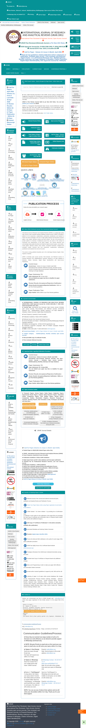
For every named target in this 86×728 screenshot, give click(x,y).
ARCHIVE (46, 69)
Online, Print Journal (28, 25)
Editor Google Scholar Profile (35, 611)
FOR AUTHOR (26, 69)
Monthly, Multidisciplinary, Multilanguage (11, 25)
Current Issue (10, 138)
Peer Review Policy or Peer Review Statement (28, 189)
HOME (7, 65)
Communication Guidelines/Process (32, 624)
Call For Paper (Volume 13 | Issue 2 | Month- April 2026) (42, 448)
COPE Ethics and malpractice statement (42, 189)
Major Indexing (74, 251)
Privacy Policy (74, 281)
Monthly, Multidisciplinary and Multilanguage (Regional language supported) (31, 413)
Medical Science (10, 351)
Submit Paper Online (54, 14)
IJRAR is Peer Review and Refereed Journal (57, 407)
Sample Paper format (10, 181)
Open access (61, 22)
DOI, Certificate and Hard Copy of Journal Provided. (58, 413)
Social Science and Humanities (11, 369)
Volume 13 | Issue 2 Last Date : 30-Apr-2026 (11, 106)
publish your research (28, 103)
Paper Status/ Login (13, 19)
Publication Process (53, 711)
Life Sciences (10, 357)
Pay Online (10, 242)
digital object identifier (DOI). (40, 534)
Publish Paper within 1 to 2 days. (45, 412)
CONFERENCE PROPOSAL (58, 69)
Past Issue (10, 144)
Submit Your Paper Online (26, 179)
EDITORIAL (16, 69)
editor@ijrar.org (59, 598)
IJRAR (9, 2)
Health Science (10, 363)
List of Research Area (10, 259)
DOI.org (73, 150)
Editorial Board (74, 216)
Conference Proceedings (11, 150)
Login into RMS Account (74, 225)
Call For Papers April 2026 (10, 89)
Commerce (11, 341)
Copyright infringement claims (75, 290)
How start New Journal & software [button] (10, 22)
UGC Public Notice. (48, 113)
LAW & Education (11, 386)
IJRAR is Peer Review (42, 22)
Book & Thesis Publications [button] (28, 22)
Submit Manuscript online (11, 228)
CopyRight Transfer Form (11, 190)
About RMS (74, 209)
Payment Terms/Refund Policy (75, 267)
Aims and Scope (25, 196)
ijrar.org (21, 721)
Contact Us (44, 196)
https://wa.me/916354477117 (50, 663)
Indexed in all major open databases (28, 417)
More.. (23, 73)
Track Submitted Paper (11, 220)
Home (10, 723)
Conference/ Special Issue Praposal (11, 441)
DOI (10, 254)
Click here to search (57, 87)
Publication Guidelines (11, 236)
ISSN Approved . (51, 328)
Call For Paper (41, 14)
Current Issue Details (29, 331)
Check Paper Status (29, 162)
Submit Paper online (53, 709)
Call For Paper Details (30, 165)
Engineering (11, 317)
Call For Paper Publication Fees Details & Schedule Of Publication (57, 180)
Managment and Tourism (11, 378)
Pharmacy (11, 329)
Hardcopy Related (10, 248)
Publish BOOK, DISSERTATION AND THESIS (11, 421)
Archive (77, 14)
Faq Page (38, 196)
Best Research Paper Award (10, 431)
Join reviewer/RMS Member (75, 233)
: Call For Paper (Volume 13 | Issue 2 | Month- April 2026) (49, 331)
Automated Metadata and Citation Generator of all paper (30, 423)
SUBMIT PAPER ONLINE (12, 73)
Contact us (10, 725)
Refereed (53, 22)
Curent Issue (67, 14)
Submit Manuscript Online (11, 122)
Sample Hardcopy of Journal (11, 173)
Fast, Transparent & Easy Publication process (56, 417)
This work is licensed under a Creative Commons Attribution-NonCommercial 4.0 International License (11, 462)
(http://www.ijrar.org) (28, 548)
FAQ (74, 275)
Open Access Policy (54, 188)
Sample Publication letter (11, 165)
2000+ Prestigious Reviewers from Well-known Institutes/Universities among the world (50, 423)
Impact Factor (10, 266)
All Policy (32, 196)
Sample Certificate (11, 157)
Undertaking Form (11, 197)
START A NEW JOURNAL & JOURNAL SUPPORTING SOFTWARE (11, 408)
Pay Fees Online (34, 179)
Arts (10, 346)
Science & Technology (11, 323)
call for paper (26, 344)
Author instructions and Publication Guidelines (43, 180)
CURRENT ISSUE (37, 69)
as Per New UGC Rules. (57, 43)
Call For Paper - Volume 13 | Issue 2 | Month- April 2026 (43, 52)
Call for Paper (51, 706)
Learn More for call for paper (43, 487)
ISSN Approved (12, 548)
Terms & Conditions (20, 723)
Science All (10, 335)
